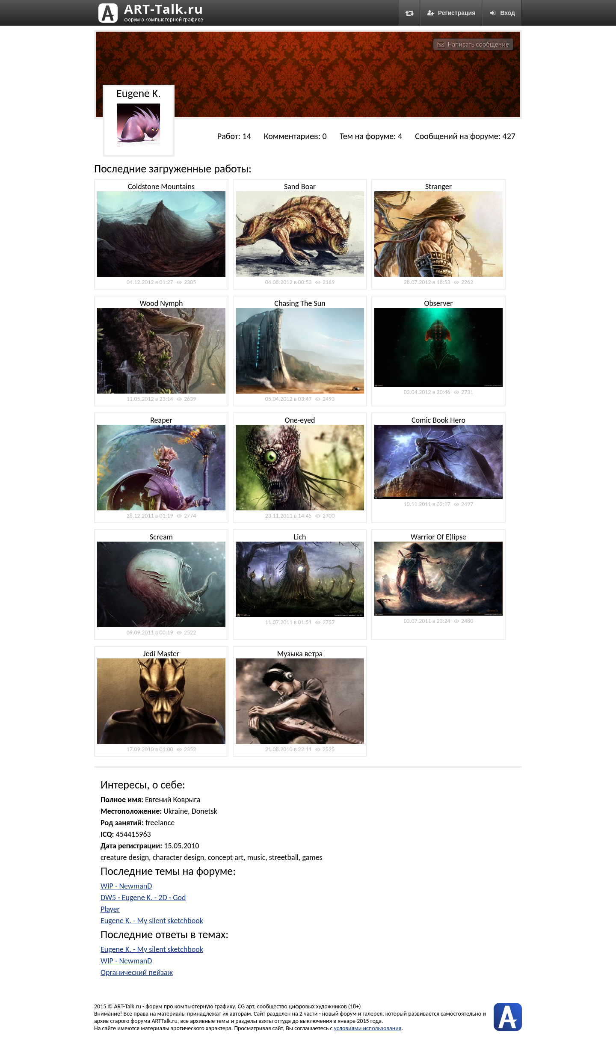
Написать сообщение (473, 44)
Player (110, 909)
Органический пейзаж (137, 972)
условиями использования (368, 1028)
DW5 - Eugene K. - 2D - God (143, 897)
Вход (502, 12)
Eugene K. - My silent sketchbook (152, 920)
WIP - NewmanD (126, 886)
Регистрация (451, 12)
